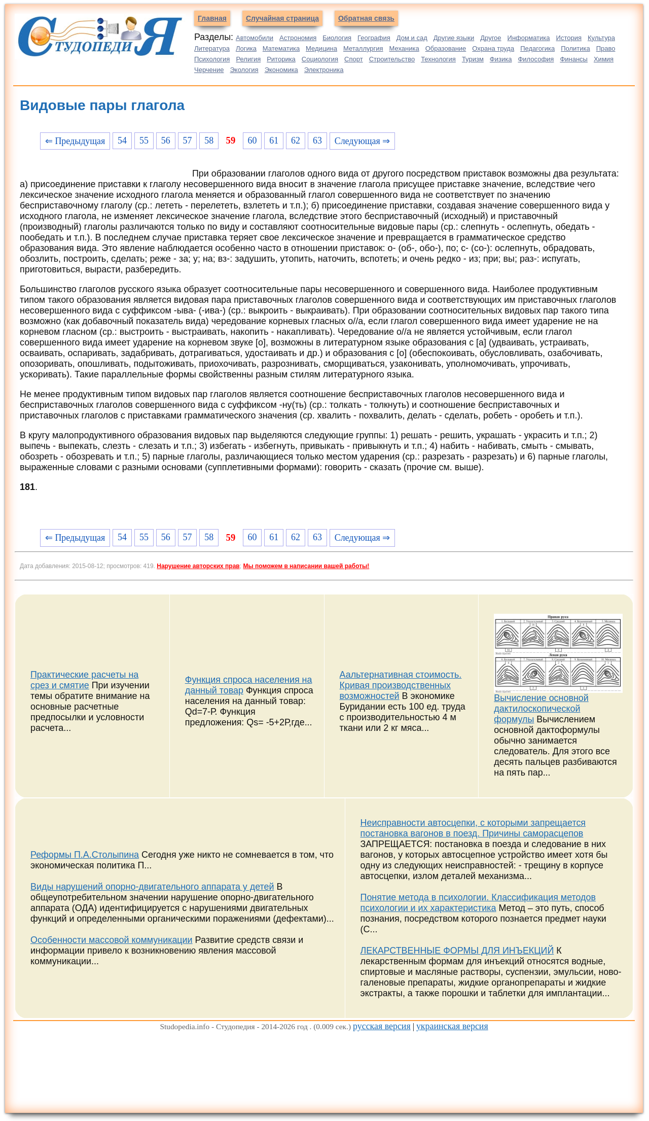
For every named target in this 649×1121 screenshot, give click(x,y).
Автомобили (254, 38)
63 (317, 140)
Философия (536, 59)
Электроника (324, 70)
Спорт (353, 59)
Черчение (209, 70)
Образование (445, 48)
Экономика (281, 70)
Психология (212, 59)
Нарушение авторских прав (198, 566)
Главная (212, 18)
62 (295, 140)
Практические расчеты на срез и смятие (84, 680)
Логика (246, 48)
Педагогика (537, 48)
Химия (604, 59)
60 (252, 140)
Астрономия (297, 38)
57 (187, 140)
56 (165, 140)
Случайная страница (282, 18)
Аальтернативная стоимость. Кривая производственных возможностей (401, 685)
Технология (438, 59)
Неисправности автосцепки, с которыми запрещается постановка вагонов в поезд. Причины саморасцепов (473, 828)
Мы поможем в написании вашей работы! (306, 566)
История (569, 38)
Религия (248, 59)
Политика (575, 48)
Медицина (321, 48)
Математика (281, 48)
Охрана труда (493, 48)
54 (122, 140)
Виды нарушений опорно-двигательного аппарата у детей (152, 887)
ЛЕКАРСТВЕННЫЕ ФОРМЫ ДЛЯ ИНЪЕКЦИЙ (457, 950)
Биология (336, 38)
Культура (601, 38)
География (373, 38)
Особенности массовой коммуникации (111, 940)
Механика (404, 48)
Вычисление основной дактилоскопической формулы (541, 708)
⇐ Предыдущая (75, 141)
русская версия (382, 1026)
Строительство (392, 59)
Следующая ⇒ (362, 141)
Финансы (574, 59)
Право (606, 48)
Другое (490, 38)
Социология (320, 59)
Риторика (281, 59)
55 (144, 140)
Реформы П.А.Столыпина (84, 855)
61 (273, 140)
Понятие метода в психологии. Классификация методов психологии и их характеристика (478, 902)
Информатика (529, 38)
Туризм (473, 59)
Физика (501, 59)
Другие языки (454, 38)
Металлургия (363, 48)
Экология (244, 70)
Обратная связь (366, 18)
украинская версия (452, 1026)
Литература (212, 48)
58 (208, 140)
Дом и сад (411, 38)
